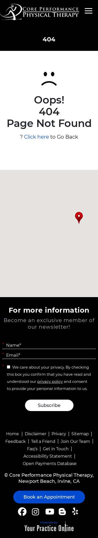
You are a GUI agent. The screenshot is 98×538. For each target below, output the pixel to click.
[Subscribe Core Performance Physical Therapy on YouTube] (49, 511)
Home (12, 433)
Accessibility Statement (47, 456)
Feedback (15, 441)
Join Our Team (75, 441)
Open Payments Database (50, 463)
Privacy (59, 433)
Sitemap (80, 433)
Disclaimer (35, 433)
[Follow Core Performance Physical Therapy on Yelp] (76, 511)
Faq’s (32, 448)
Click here (36, 137)
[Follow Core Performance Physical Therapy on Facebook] (22, 511)
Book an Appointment (49, 497)
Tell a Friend (43, 441)
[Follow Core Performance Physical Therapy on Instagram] (35, 511)
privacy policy (50, 381)
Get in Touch (56, 448)
